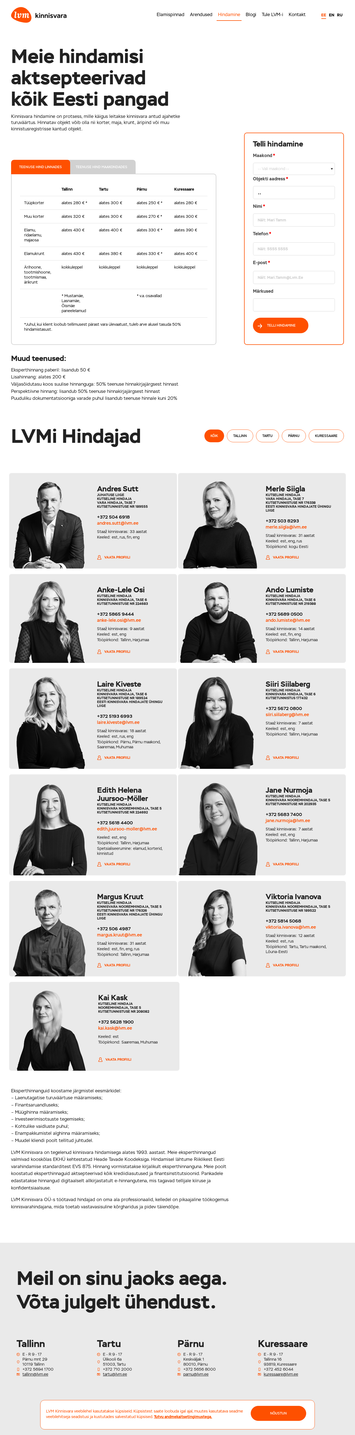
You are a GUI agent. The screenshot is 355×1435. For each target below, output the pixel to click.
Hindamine (229, 14)
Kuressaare (326, 436)
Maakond (294, 232)
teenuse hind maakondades (102, 167)
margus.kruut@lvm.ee (118, 935)
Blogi (251, 14)
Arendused (201, 14)
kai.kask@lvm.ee (113, 1028)
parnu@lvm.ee (196, 1374)
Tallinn (240, 436)
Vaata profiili (112, 557)
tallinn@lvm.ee (35, 1374)
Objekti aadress (270, 179)
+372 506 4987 (113, 929)
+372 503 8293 (283, 521)
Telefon (262, 234)
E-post (261, 263)
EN (331, 14)
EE (323, 14)
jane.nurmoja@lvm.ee (289, 820)
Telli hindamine (277, 325)
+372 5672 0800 (285, 708)
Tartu (267, 436)
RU (340, 14)
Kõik (214, 436)
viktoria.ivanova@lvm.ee (292, 927)
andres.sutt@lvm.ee (116, 523)
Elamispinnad (170, 14)
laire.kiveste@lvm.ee (117, 722)
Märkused (263, 291)
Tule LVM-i (272, 14)
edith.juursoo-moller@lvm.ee (126, 829)
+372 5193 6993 (113, 716)
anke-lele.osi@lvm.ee (118, 620)
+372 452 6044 (278, 1369)
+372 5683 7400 (285, 814)
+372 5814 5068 (285, 921)
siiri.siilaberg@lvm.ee (288, 715)
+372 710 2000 (117, 1369)
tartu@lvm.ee (115, 1374)
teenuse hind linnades (40, 167)
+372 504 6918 (112, 517)
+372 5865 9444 (114, 614)
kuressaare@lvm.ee (281, 1374)
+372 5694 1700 (38, 1369)
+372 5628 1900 (113, 1022)
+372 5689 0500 (285, 614)
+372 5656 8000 (199, 1369)
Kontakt (297, 14)
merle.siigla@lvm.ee (287, 527)
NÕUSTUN (278, 1413)
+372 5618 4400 (114, 823)
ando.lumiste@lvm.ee (289, 620)
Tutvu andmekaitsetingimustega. (183, 1416)
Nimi (259, 206)
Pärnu (294, 436)
